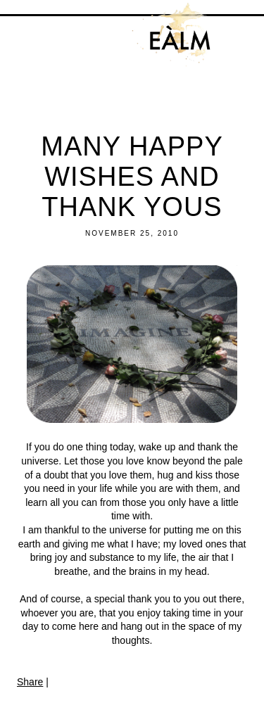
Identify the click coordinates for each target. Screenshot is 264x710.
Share (30, 681)
